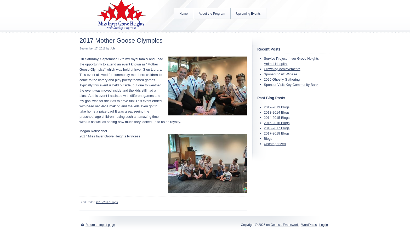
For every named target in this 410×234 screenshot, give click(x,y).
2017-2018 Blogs (276, 133)
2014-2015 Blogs (276, 118)
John (113, 48)
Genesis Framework (285, 225)
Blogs (268, 139)
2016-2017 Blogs (107, 202)
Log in (323, 225)
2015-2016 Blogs (276, 123)
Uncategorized (275, 144)
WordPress (309, 225)
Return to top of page (100, 225)
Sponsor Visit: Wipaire (280, 74)
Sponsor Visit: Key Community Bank (291, 85)
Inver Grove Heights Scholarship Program (121, 15)
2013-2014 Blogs (276, 112)
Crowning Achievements (282, 69)
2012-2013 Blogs (276, 107)
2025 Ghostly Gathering (282, 79)
